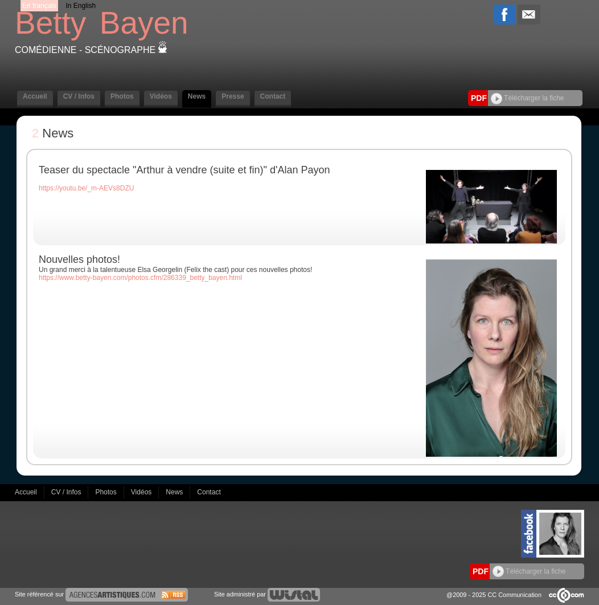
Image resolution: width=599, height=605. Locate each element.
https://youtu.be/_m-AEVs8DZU (86, 188)
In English (80, 6)
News (197, 96)
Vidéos (161, 96)
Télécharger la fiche (527, 98)
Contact (273, 96)
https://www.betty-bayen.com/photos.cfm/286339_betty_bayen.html (140, 278)
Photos (122, 96)
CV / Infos (79, 96)
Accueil (35, 96)
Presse (232, 96)
